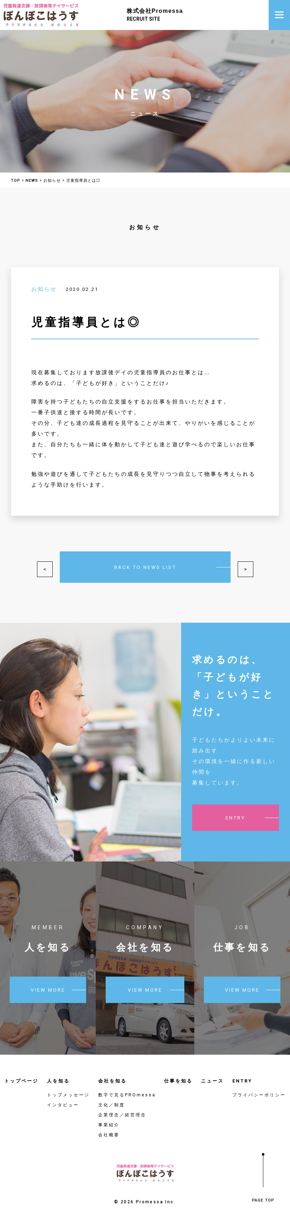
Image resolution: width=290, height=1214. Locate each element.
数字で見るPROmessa (127, 1089)
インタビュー (63, 1099)
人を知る (58, 1075)
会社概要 (109, 1129)
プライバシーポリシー (259, 1089)
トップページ (21, 1075)
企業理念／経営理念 (122, 1109)
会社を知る (112, 1075)
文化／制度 (111, 1099)
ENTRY (242, 1075)
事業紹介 (109, 1119)
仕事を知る (178, 1075)
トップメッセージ (68, 1089)
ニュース (212, 1075)
